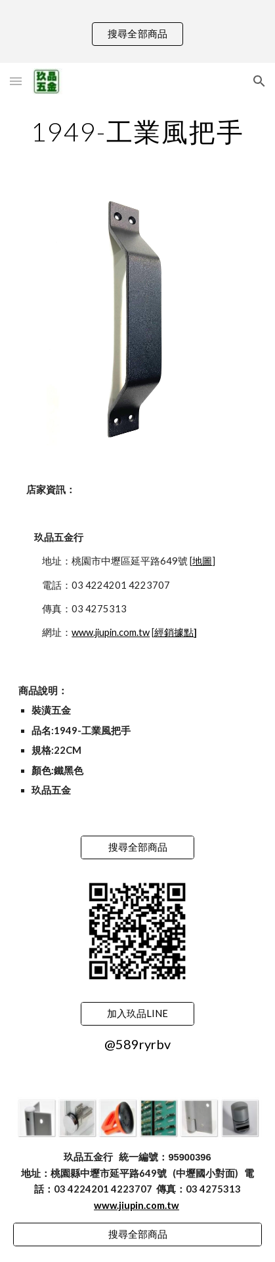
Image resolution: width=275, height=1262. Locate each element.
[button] (16, 81)
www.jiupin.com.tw (111, 632)
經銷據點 (174, 632)
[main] (137, 131)
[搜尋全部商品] (137, 847)
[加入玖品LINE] (137, 1014)
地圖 (202, 560)
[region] (137, 31)
